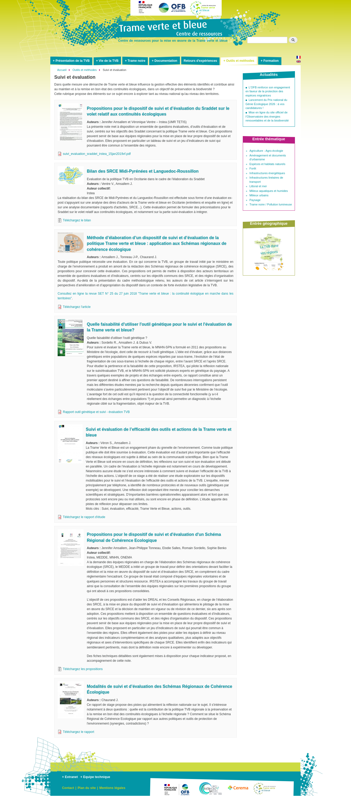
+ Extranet (70, 777)
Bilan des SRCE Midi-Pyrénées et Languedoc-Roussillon (143, 171)
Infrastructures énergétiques (267, 173)
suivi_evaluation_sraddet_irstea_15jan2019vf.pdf (97, 154)
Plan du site (87, 788)
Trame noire (136, 61)
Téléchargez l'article (76, 307)
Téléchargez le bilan (77, 220)
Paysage (255, 200)
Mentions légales (112, 788)
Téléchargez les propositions (83, 669)
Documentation (165, 61)
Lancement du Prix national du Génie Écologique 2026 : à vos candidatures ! (266, 104)
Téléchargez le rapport (78, 732)
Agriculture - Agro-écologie (266, 150)
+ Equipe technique (95, 777)
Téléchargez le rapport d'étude (84, 517)
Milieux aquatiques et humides (269, 190)
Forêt (253, 168)
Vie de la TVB (109, 61)
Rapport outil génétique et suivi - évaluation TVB (96, 412)
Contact (68, 788)
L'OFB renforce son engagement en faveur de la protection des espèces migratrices (268, 91)
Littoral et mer (258, 186)
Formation (271, 61)
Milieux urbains (259, 195)
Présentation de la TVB (73, 61)
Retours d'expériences (200, 61)
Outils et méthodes (240, 61)
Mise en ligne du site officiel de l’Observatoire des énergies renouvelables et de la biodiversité (267, 116)
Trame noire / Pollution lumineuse (271, 204)
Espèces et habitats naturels (268, 164)
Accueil (61, 69)
